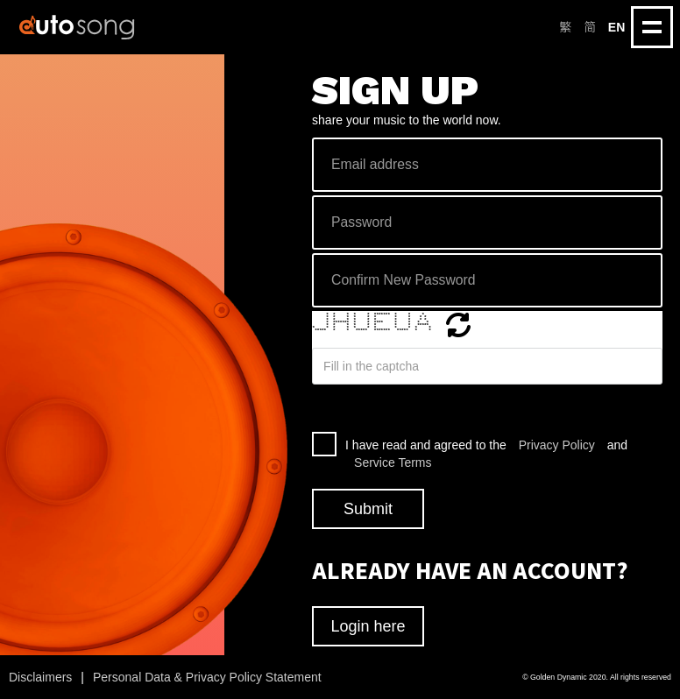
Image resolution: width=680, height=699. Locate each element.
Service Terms (392, 462)
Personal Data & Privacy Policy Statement (207, 677)
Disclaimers (40, 677)
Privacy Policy (557, 445)
